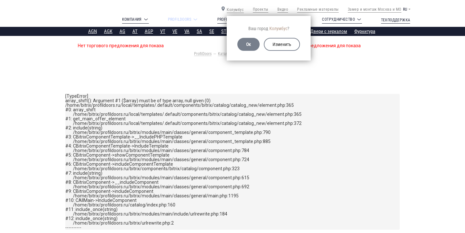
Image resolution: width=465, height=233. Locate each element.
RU (405, 9)
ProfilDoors (203, 53)
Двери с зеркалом (328, 31)
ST (223, 31)
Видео (282, 9)
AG (122, 31)
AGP (149, 31)
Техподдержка (395, 20)
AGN (92, 31)
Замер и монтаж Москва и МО (374, 9)
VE (174, 31)
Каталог (224, 53)
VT (162, 31)
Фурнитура (364, 31)
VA (187, 31)
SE (211, 31)
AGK (108, 31)
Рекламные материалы (318, 9)
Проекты (260, 9)
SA (199, 31)
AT (135, 31)
